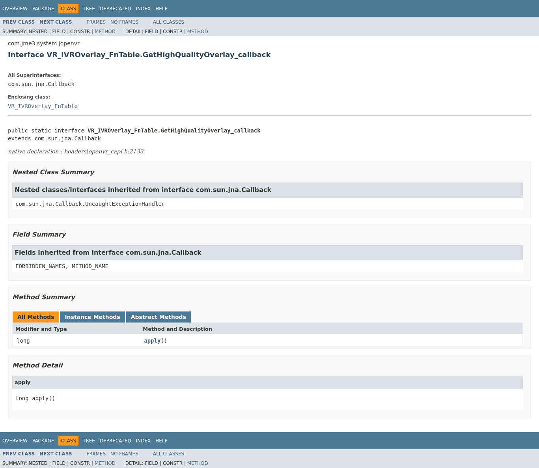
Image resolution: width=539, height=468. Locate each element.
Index (143, 8)
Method (105, 31)
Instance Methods (92, 317)
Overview (15, 8)
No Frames (124, 22)
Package (43, 8)
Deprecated (115, 8)
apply (152, 340)
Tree (89, 8)
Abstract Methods (158, 317)
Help (161, 8)
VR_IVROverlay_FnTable (43, 106)
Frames (96, 22)
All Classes (168, 22)
